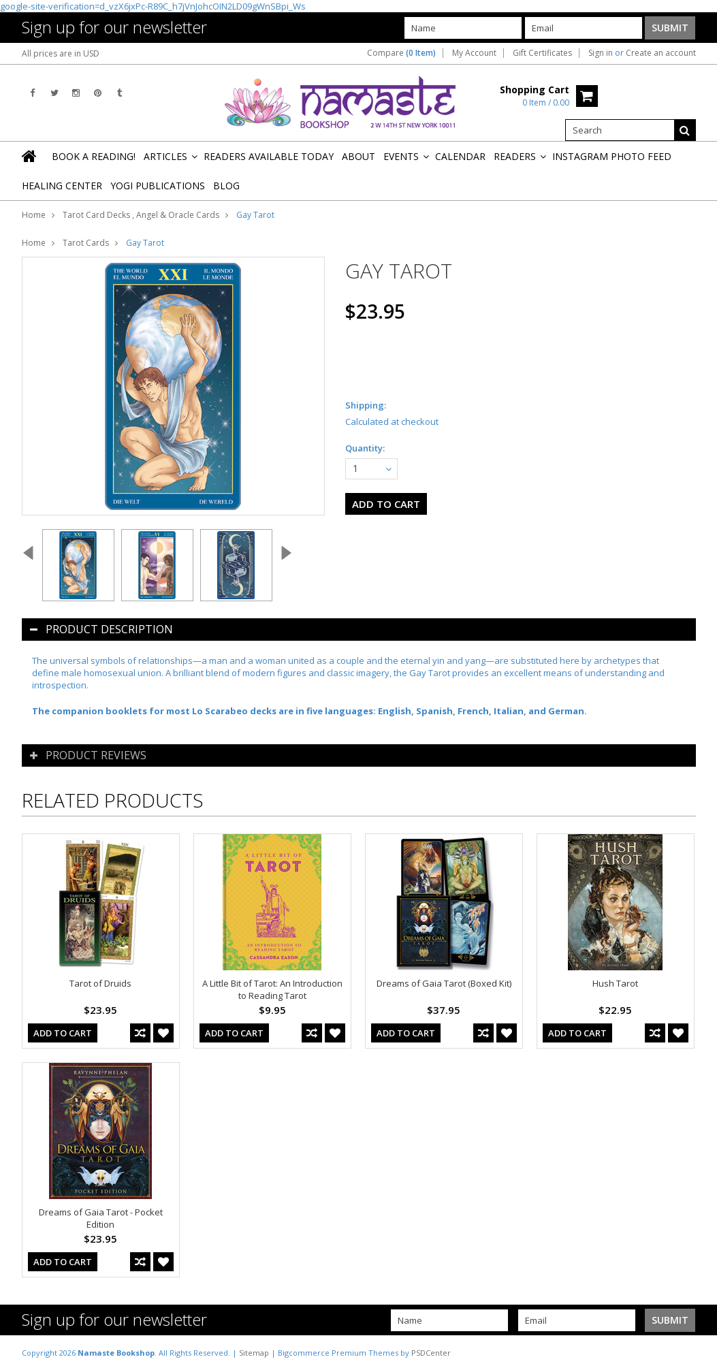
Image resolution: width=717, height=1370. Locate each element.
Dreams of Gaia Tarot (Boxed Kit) (444, 983)
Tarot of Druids (100, 983)
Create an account (661, 53)
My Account (474, 53)
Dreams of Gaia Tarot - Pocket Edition (101, 1218)
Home (34, 215)
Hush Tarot (615, 983)
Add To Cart (62, 1033)
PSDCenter (431, 1353)
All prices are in (60, 53)
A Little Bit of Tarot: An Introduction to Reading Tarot (272, 989)
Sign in (600, 53)
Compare (401, 53)
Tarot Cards (86, 243)
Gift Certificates (542, 53)
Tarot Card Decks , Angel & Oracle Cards (141, 215)
